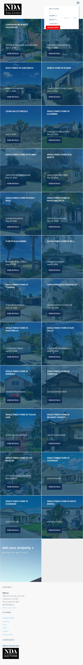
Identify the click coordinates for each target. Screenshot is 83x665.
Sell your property (18, 548)
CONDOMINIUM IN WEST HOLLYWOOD (17, 26)
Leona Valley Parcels (17, 111)
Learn (53, 16)
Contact (53, 24)
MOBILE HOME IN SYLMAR (59, 68)
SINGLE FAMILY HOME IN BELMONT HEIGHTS (58, 416)
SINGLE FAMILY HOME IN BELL (60, 241)
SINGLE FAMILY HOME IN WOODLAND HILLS (58, 199)
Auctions (54, 10)
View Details (13, 53)
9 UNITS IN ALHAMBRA (16, 241)
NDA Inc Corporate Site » (11, 646)
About (53, 20)
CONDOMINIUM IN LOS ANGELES (62, 284)
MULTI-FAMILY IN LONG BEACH (20, 68)
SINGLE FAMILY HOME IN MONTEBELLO (17, 329)
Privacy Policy (8, 634)
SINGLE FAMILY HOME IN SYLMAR (21, 154)
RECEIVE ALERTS (53, 28)
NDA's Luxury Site (9, 608)
